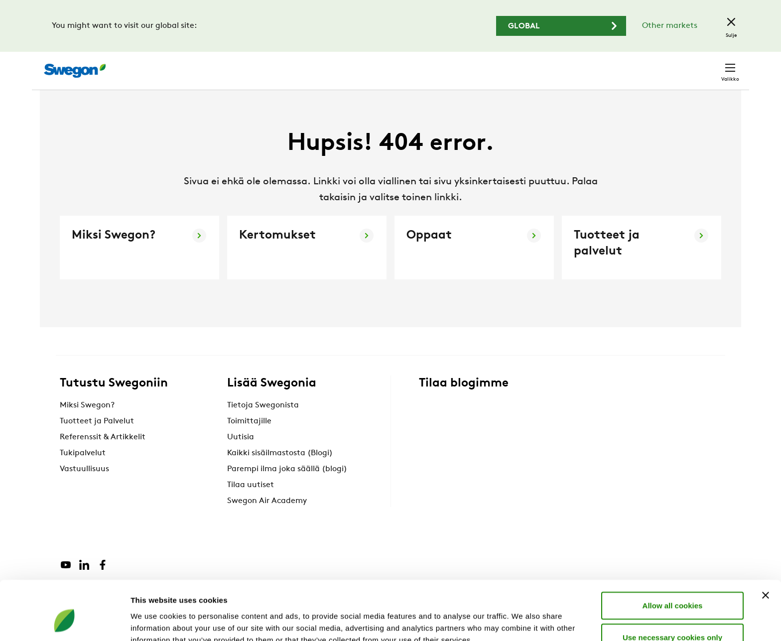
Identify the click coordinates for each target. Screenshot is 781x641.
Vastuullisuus (84, 488)
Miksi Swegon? (87, 424)
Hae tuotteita (484, 65)
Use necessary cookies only (672, 586)
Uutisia (240, 456)
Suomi (654, 65)
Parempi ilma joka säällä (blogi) (287, 488)
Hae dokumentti (562, 66)
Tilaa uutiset (250, 504)
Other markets (669, 26)
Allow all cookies (673, 554)
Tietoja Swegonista (263, 424)
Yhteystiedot (706, 66)
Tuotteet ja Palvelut (97, 440)
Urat (617, 65)
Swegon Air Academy (267, 519)
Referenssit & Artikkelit (102, 456)
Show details (523, 621)
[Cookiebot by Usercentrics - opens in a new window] (64, 621)
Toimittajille (249, 440)
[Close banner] (765, 544)
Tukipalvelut (83, 472)
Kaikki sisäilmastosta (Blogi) (280, 472)
